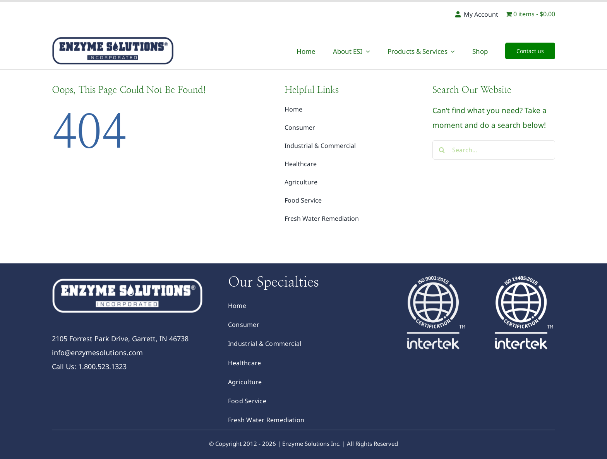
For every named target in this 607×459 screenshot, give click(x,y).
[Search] (442, 150)
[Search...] (493, 150)
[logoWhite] (127, 278)
